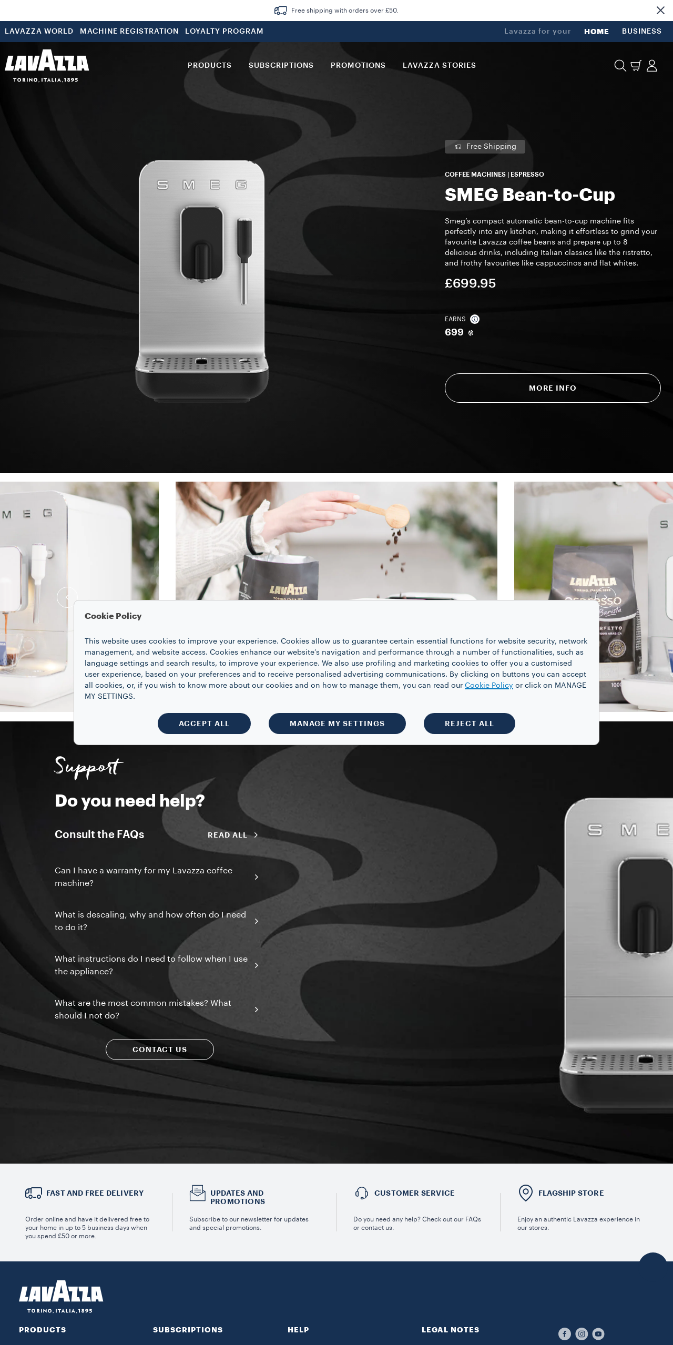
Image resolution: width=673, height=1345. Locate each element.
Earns (462, 319)
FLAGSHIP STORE (571, 1193)
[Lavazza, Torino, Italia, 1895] (47, 66)
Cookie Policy (489, 685)
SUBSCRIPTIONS (188, 1329)
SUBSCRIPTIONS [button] (281, 65)
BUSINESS (642, 31)
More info (553, 388)
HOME (596, 31)
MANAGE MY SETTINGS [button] (337, 723)
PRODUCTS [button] (210, 65)
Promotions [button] (358, 65)
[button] (660, 10)
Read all (236, 835)
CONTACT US (159, 1049)
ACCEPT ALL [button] (204, 723)
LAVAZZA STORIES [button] (439, 65)
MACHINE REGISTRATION (129, 31)
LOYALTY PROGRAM (224, 31)
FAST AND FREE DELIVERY (95, 1193)
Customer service (414, 1193)
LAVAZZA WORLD (39, 31)
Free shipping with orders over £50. (345, 10)
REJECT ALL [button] (469, 723)
